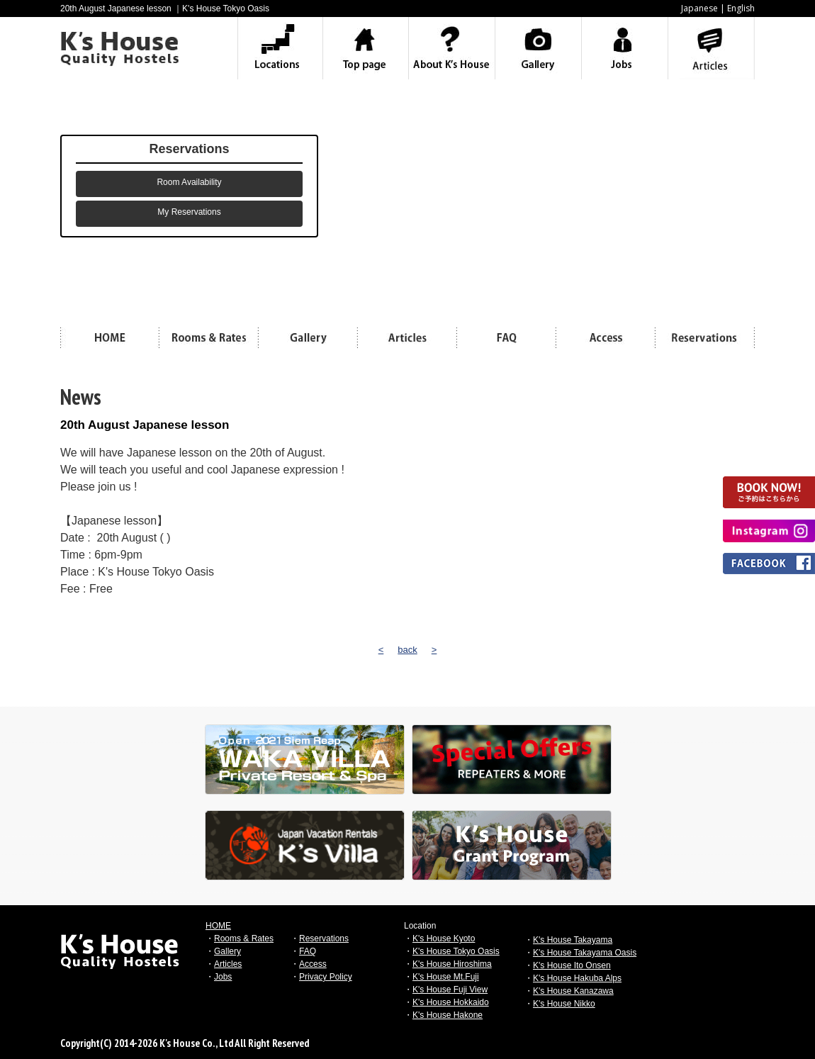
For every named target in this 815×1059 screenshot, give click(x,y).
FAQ (307, 951)
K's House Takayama (572, 940)
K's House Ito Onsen (572, 965)
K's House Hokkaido (450, 1002)
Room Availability (189, 182)
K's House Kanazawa (573, 991)
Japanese (699, 8)
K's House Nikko (564, 1004)
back (407, 649)
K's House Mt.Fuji (445, 977)
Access (313, 964)
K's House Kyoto (443, 938)
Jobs (223, 977)
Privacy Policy (325, 977)
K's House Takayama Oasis (584, 953)
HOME (218, 926)
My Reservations (188, 212)
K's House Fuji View (450, 989)
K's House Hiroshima (452, 964)
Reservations (324, 938)
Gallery (227, 951)
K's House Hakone (447, 1015)
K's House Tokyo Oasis (456, 951)
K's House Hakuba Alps (577, 978)
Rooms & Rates (244, 938)
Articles (228, 964)
